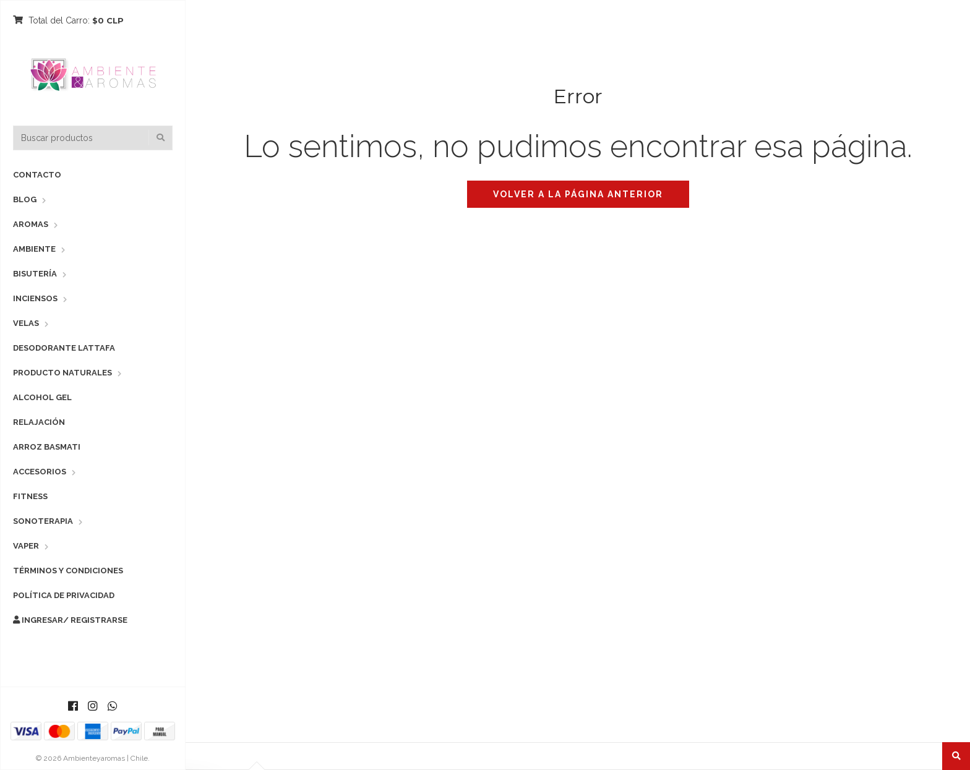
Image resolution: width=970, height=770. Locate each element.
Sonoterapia (43, 521)
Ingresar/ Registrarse (70, 620)
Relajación (39, 422)
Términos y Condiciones (68, 570)
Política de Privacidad (63, 595)
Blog (24, 199)
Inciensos (35, 298)
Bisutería (35, 273)
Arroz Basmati (46, 446)
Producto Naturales (62, 372)
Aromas (30, 224)
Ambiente (34, 249)
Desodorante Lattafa (64, 348)
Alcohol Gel (42, 397)
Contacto (37, 174)
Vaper (26, 545)
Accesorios (39, 471)
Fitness (30, 496)
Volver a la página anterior (578, 194)
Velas (26, 323)
